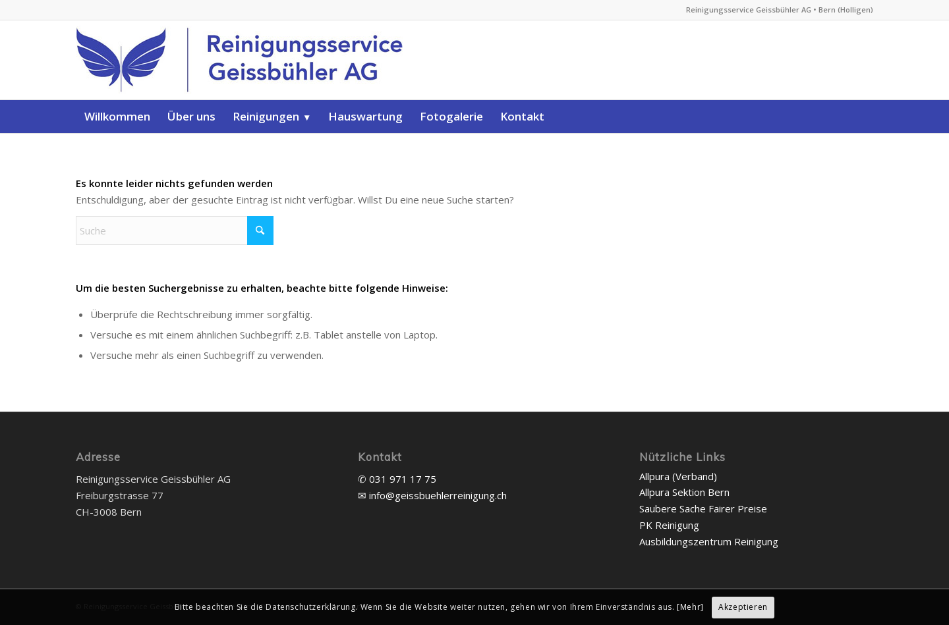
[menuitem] (117, 116)
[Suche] (174, 230)
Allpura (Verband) (678, 476)
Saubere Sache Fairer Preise (703, 508)
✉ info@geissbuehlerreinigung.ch (432, 495)
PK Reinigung (669, 524)
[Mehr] (690, 606)
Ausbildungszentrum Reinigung (708, 541)
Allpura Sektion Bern (684, 492)
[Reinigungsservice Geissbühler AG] (260, 59)
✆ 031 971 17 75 (397, 478)
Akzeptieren (743, 606)
